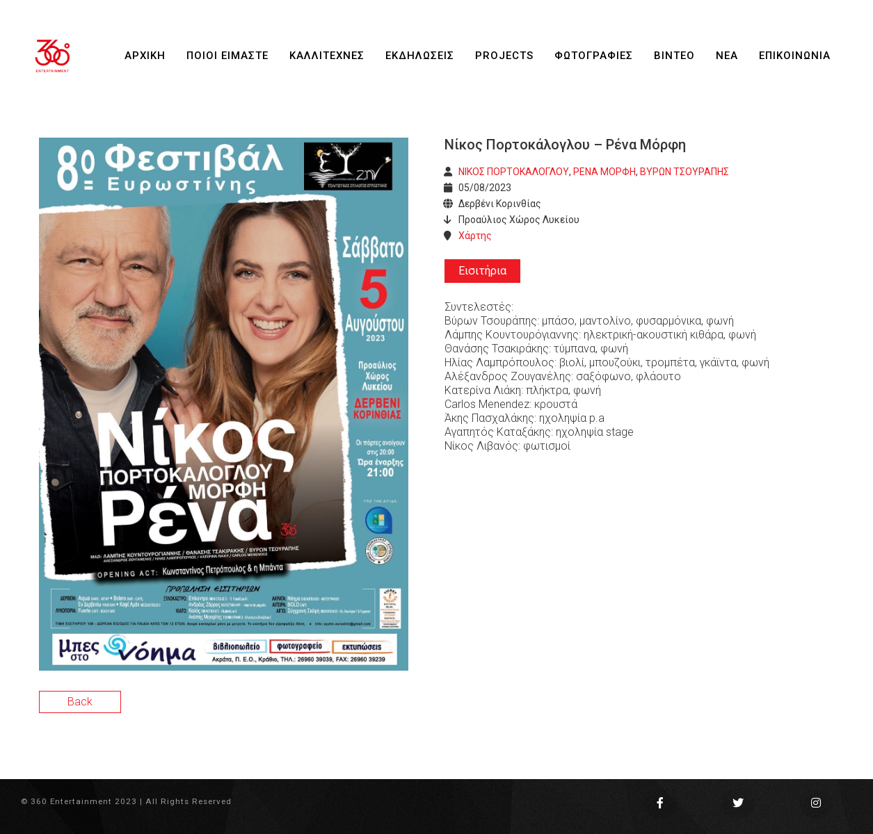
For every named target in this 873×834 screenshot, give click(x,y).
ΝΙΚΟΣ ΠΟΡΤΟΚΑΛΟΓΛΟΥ (513, 171)
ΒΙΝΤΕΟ (674, 55)
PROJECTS (504, 55)
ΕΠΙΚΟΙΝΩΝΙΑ (795, 55)
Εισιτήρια (482, 270)
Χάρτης (475, 235)
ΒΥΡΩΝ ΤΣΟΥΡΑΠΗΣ (684, 171)
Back (80, 701)
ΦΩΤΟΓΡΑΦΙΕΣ (593, 55)
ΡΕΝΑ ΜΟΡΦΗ (604, 171)
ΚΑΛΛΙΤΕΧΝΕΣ (327, 55)
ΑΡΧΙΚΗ (145, 55)
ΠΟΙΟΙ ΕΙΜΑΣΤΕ (227, 55)
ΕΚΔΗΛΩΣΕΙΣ (419, 55)
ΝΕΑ (727, 55)
